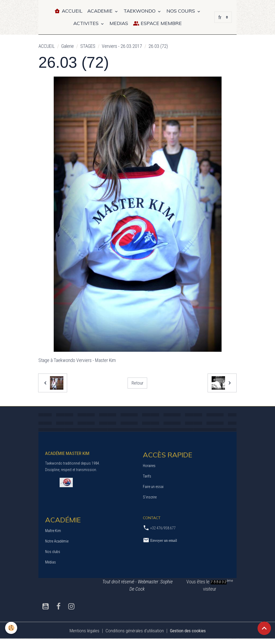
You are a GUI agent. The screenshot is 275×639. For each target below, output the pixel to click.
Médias (50, 562)
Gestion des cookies (189, 630)
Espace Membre (157, 23)
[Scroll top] (264, 628)
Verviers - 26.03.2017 (122, 46)
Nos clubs (52, 552)
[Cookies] (11, 628)
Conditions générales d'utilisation (133, 630)
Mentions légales (81, 630)
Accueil (68, 11)
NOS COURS (181, 11)
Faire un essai (153, 486)
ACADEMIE (100, 11)
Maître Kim (53, 531)
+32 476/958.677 (163, 528)
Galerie (67, 46)
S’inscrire (150, 497)
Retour (137, 383)
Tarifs (147, 476)
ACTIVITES (86, 23)
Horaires (149, 466)
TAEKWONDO (140, 11)
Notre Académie (56, 541)
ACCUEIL (46, 46)
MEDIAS (119, 23)
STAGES (87, 46)
